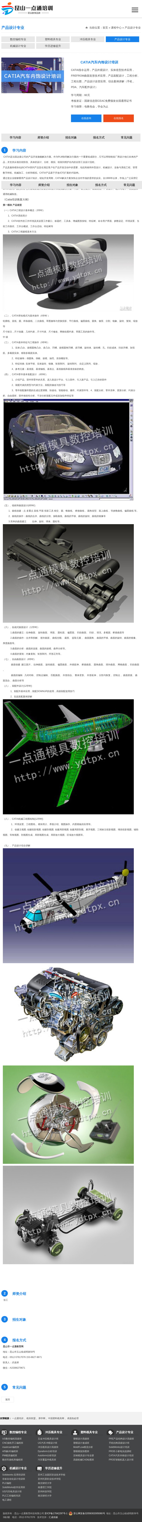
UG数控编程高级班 (12, 1438)
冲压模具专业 (88, 39)
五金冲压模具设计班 (48, 1438)
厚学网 (41, 1418)
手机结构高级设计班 (119, 1443)
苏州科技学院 (45, 1491)
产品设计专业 (122, 39)
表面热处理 (73, 1418)
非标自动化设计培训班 (13, 1479)
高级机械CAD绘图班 (83, 1459)
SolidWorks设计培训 (119, 1447)
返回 (7, 1399)
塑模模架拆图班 (81, 1451)
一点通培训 (17, 1418)
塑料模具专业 (53, 39)
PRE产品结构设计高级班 (121, 1438)
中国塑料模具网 (56, 1418)
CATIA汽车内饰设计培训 (121, 1455)
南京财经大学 (45, 1483)
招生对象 (72, 185)
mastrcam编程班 (10, 1447)
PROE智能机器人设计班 (121, 1459)
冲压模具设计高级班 (48, 1447)
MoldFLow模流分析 (83, 1447)
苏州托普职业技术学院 (49, 1479)
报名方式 (101, 185)
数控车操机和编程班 (12, 1459)
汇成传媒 (53, 1517)
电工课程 (6, 1500)
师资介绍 (44, 185)
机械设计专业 (18, 45)
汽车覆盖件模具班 (47, 1459)
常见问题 (126, 137)
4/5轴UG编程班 (10, 1451)
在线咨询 (86, 118)
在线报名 (119, 118)
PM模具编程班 (9, 1455)
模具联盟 (31, 1418)
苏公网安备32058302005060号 (89, 1513)
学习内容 (15, 185)
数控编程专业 (18, 39)
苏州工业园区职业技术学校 (51, 1474)
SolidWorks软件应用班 (13, 1487)
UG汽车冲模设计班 (47, 1443)
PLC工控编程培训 (11, 1495)
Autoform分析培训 (47, 1455)
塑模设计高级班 (81, 1438)
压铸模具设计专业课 (83, 1455)
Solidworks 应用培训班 (13, 1474)
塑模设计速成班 (81, 1443)
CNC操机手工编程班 (12, 1443)
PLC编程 (6, 1483)
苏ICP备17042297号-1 (56, 1513)
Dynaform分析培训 (47, 1451)
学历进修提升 (53, 45)
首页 (105, 27)
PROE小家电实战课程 (120, 1451)
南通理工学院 (45, 1487)
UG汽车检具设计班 (12, 1491)
